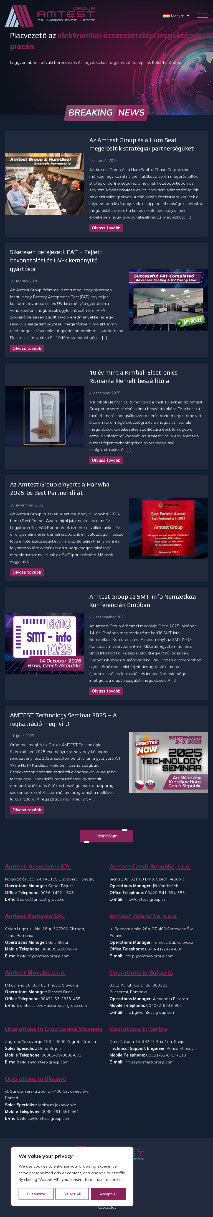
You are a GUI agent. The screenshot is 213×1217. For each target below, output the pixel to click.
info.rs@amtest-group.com (149, 1012)
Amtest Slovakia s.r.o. (35, 923)
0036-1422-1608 (57, 843)
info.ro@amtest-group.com (45, 906)
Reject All (72, 1193)
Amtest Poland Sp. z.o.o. (144, 866)
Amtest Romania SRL (35, 866)
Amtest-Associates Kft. (38, 817)
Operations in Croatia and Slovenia (54, 979)
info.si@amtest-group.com (44, 1012)
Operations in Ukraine (35, 1029)
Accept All (108, 1193)
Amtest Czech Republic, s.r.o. (150, 817)
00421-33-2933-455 (60, 949)
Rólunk (106, 1139)
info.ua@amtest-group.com (45, 1069)
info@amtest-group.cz (145, 850)
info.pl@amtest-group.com (149, 906)
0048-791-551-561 (60, 1062)
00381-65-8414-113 (166, 1005)
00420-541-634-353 (165, 843)
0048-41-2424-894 (163, 899)
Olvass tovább (87, 221)
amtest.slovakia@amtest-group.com (53, 956)
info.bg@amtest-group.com (150, 963)
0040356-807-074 (59, 899)
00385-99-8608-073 (62, 1005)
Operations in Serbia (138, 979)
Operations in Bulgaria (141, 923)
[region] (72, 1177)
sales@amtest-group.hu (42, 850)
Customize (36, 1193)
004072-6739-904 (164, 956)
